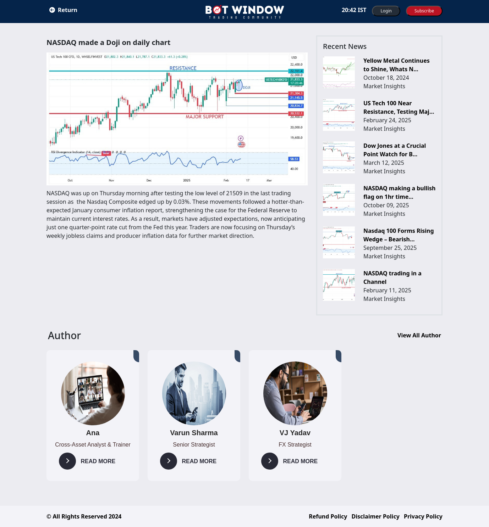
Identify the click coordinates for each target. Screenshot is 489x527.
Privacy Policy (423, 516)
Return (63, 10)
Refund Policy (328, 516)
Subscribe (424, 11)
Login (385, 11)
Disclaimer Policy (376, 516)
